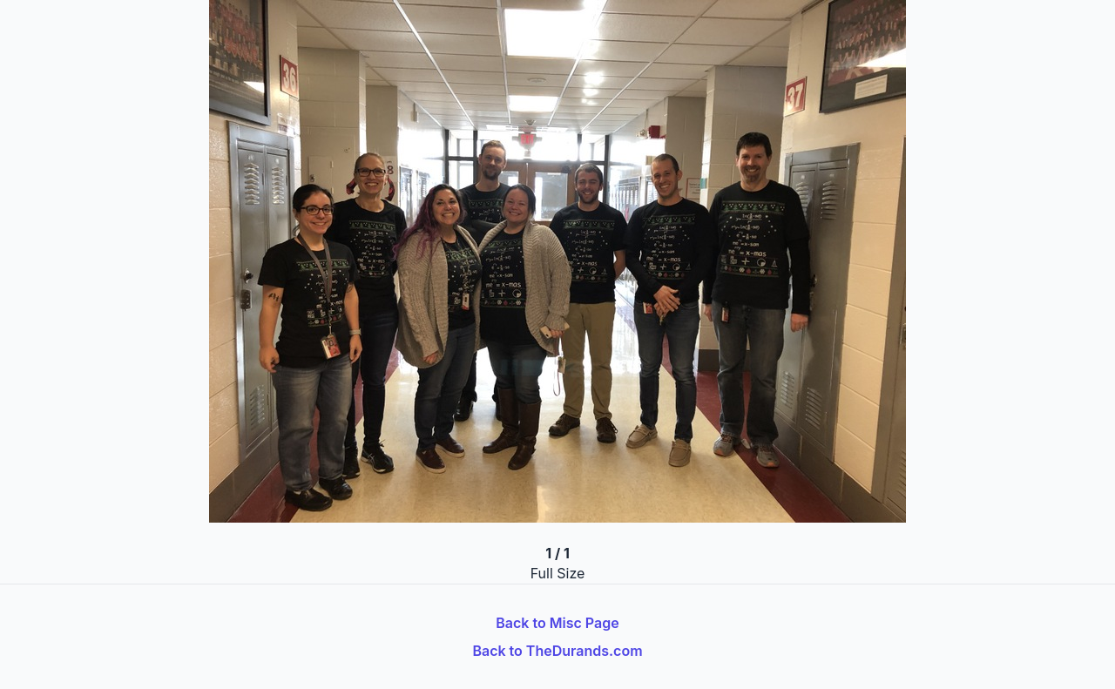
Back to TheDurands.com (557, 650)
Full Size (557, 573)
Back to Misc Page (557, 623)
